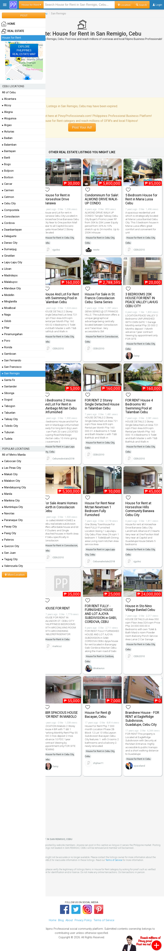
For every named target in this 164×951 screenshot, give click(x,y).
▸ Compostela (10, 210)
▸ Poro (6, 340)
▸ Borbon (7, 177)
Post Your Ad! (82, 127)
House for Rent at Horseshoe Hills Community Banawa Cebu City (139, 509)
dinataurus (99, 668)
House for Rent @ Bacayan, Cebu (98, 715)
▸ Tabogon (8, 406)
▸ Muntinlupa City (12, 507)
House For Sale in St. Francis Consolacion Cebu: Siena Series (100, 298)
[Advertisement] (82, 69)
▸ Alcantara (9, 99)
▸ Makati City (10, 474)
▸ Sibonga (8, 393)
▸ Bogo (6, 164)
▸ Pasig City (9, 533)
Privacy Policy (83, 920)
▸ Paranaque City (12, 520)
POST (23, 15)
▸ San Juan (9, 552)
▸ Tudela (7, 438)
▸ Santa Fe (8, 380)
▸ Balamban (9, 144)
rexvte (96, 249)
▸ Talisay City (10, 419)
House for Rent (11, 37)
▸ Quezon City (10, 546)
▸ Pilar (5, 327)
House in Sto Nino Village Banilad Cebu (140, 608)
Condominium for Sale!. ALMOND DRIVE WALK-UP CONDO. (102, 199)
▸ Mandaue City (11, 288)
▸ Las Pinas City (11, 468)
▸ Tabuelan (8, 412)
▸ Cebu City (9, 203)
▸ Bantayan (9, 151)
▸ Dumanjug (9, 249)
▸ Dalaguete (9, 236)
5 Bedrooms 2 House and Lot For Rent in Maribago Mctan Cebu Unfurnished (60, 406)
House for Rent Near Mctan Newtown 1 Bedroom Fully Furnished (100, 509)
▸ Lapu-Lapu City (12, 262)
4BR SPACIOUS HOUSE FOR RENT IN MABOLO (61, 715)
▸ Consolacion (11, 216)
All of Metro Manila (14, 454)
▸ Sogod (7, 399)
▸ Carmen (8, 190)
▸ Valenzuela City (12, 566)
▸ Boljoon (8, 170)
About (69, 920)
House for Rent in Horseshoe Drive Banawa (57, 199)
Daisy (136, 355)
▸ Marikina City (11, 500)
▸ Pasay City (9, 526)
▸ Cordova (8, 223)
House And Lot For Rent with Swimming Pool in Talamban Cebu (61, 298)
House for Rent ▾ (31, 4)
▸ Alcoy (6, 105)
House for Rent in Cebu (57, 639)
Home (52, 920)
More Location (14, 574)
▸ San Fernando (11, 360)
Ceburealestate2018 (63, 458)
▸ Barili (6, 157)
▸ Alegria (7, 112)
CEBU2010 (139, 249)
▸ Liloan (6, 268)
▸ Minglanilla (9, 301)
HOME (8, 24)
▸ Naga (6, 314)
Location (123, 4)
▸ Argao (7, 125)
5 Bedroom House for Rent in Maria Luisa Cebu (141, 199)
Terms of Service (113, 860)
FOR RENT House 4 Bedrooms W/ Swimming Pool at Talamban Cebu (139, 406)
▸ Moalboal (9, 308)
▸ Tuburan (8, 432)
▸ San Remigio (11, 373)
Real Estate (12, 31)
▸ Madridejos (10, 275)
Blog (61, 920)
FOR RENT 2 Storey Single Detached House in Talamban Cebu (102, 404)
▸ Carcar (7, 184)
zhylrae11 (98, 763)
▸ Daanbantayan (12, 229)
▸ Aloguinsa (9, 118)
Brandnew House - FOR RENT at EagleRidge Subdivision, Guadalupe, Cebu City (142, 718)
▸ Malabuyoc (10, 282)
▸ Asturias (8, 131)
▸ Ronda (7, 347)
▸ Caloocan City (11, 461)
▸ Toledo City (10, 426)
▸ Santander (9, 386)
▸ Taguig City (10, 559)
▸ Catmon (8, 197)
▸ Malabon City (11, 480)
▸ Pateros (8, 539)
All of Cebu (9, 92)
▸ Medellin (8, 295)
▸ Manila (7, 494)
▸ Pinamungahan (12, 334)
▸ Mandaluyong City (14, 487)
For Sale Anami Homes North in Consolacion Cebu (61, 507)
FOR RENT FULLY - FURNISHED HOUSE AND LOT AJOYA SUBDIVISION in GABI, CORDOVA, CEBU (101, 614)
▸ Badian (7, 138)
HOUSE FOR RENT (57, 608)
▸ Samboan (9, 353)
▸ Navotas (8, 513)
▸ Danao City (9, 242)
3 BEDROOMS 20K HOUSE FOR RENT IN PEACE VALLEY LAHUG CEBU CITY (141, 300)
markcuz (57, 646)
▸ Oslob (6, 321)
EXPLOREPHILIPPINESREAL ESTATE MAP (24, 50)
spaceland (139, 765)
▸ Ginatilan (8, 255)
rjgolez (56, 249)
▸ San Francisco (12, 367)
